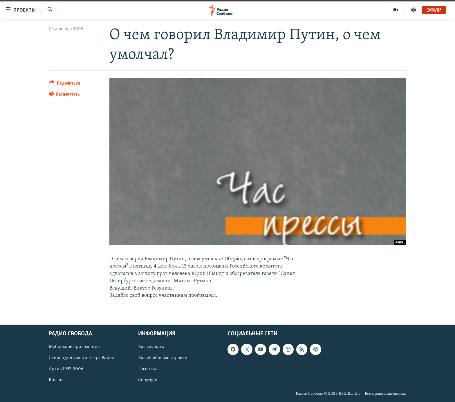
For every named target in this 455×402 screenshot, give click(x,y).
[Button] (64, 84)
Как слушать (151, 347)
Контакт (57, 380)
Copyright (148, 380)
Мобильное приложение (74, 347)
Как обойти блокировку (162, 358)
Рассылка (148, 369)
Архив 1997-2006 (66, 369)
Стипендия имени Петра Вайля (81, 358)
